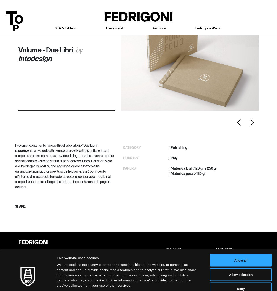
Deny (241, 262)
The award (114, 28)
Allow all (241, 234)
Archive (159, 28)
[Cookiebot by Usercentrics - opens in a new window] (28, 282)
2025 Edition (65, 28)
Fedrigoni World (208, 28)
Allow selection (241, 248)
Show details (227, 282)
